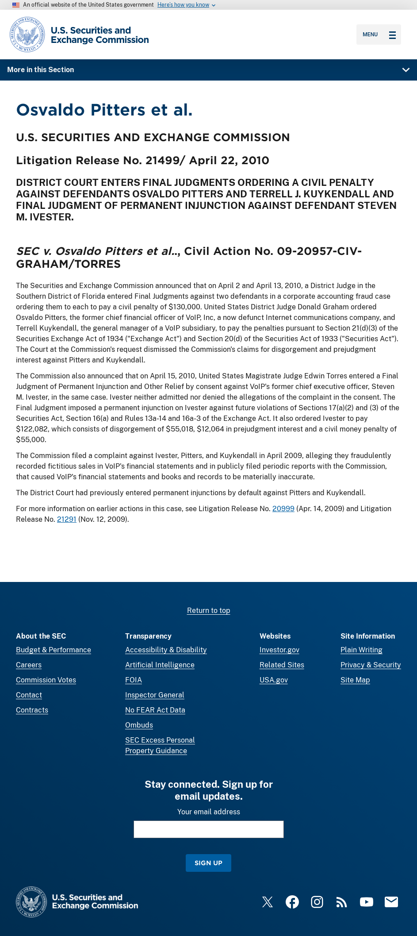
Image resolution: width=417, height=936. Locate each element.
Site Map (355, 680)
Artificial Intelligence (160, 665)
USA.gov (274, 680)
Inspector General (154, 695)
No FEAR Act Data (155, 710)
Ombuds (139, 725)
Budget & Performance (53, 650)
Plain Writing (361, 650)
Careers (29, 665)
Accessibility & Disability (166, 650)
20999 (283, 509)
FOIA (133, 680)
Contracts (32, 710)
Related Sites (282, 665)
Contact (29, 695)
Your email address (208, 812)
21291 (67, 519)
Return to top (208, 610)
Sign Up (208, 863)
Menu (379, 34)
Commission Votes (46, 680)
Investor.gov (279, 650)
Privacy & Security (370, 665)
